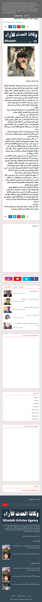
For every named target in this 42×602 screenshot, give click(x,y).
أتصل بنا (13, 596)
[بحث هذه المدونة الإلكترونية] (23, 504)
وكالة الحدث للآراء (14, 599)
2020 (35, 416)
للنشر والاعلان (21, 596)
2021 (35, 413)
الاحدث (14, 287)
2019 (35, 419)
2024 (35, 403)
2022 (35, 410)
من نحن (29, 596)
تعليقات (20, 287)
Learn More (18, 16)
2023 (35, 407)
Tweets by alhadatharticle (30, 490)
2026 (36, 397)
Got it (27, 16)
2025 (36, 400)
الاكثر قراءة (7, 287)
